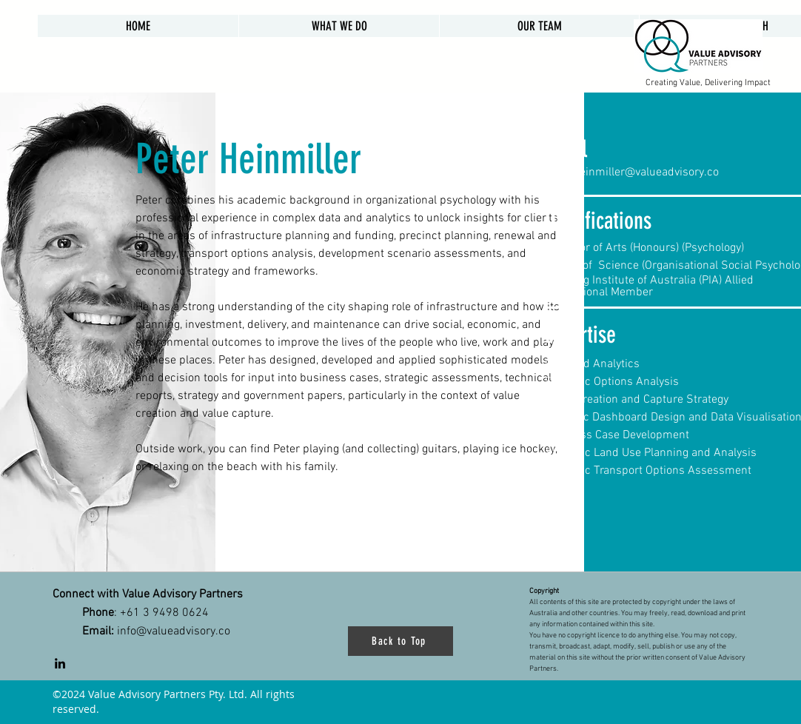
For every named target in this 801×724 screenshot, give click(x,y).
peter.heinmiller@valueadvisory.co (632, 172)
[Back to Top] (400, 641)
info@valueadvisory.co (173, 631)
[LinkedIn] (60, 663)
